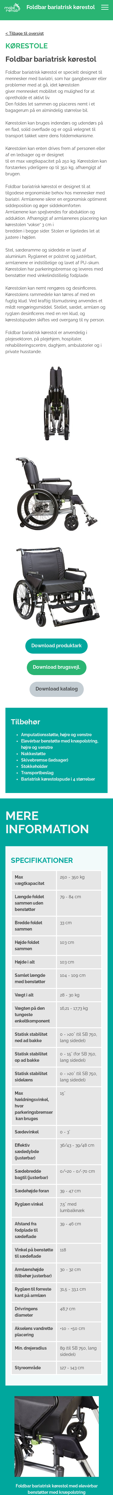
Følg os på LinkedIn (56, 1414)
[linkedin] (56, 1422)
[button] (105, 7)
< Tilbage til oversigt (24, 33)
